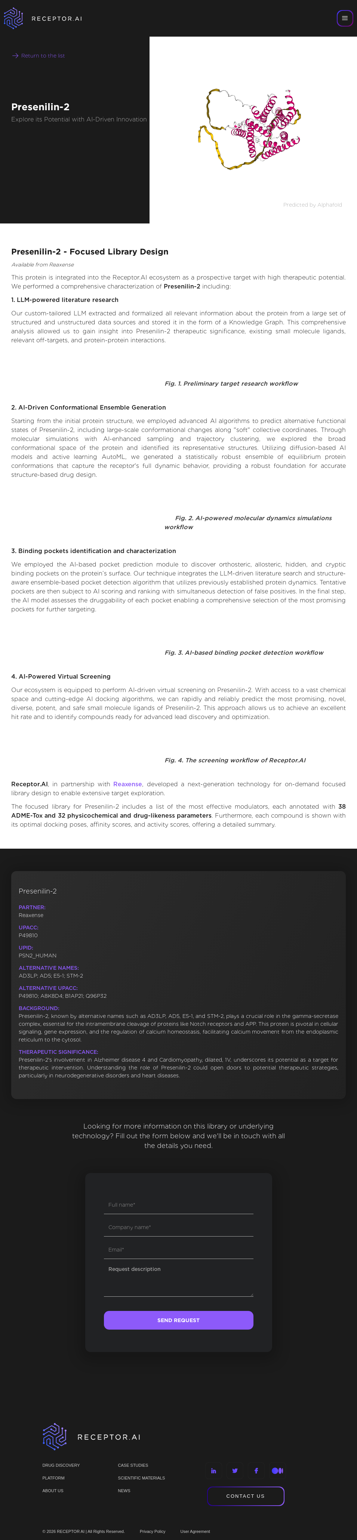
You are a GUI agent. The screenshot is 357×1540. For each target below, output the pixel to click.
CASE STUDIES (133, 1465)
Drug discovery (61, 1465)
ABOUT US (53, 1490)
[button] (345, 18)
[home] (52, 18)
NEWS (124, 1490)
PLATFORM (54, 1478)
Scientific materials (141, 1478)
